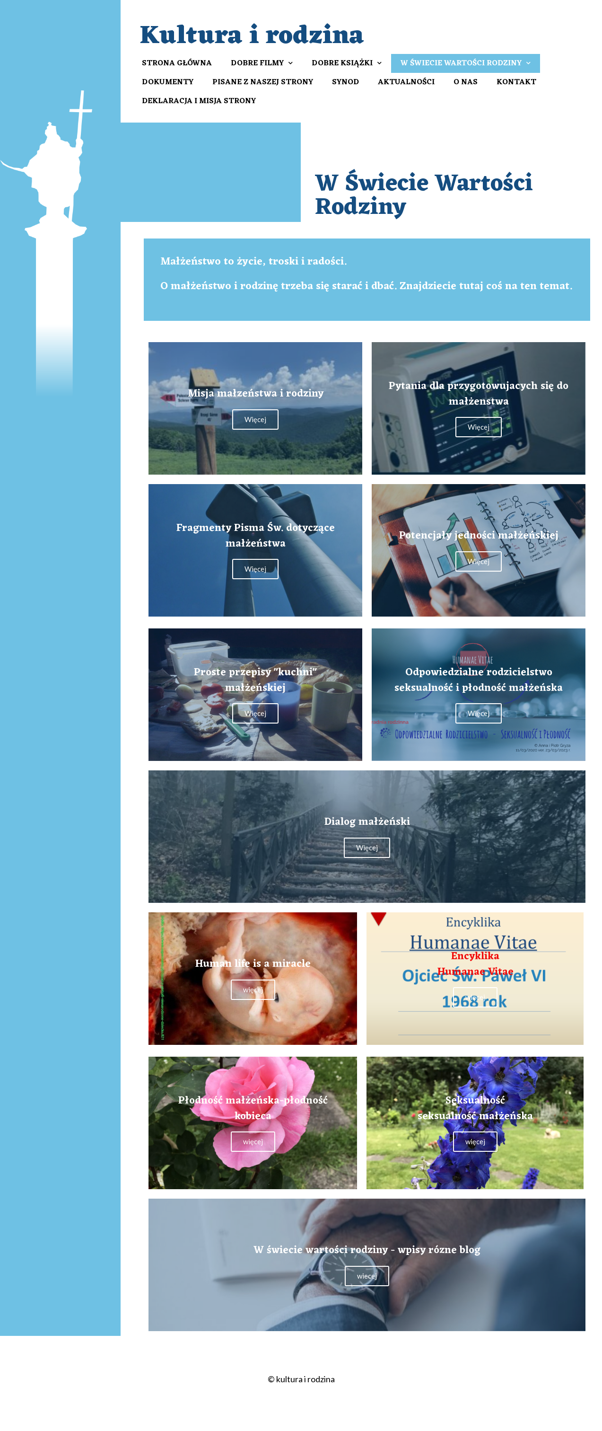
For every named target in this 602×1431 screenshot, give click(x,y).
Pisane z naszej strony (262, 82)
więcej (253, 989)
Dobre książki (347, 63)
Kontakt (516, 82)
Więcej (255, 419)
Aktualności (406, 82)
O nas (466, 82)
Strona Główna (177, 63)
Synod (345, 82)
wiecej (367, 1276)
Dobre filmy (262, 63)
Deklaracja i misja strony (199, 101)
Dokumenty (167, 82)
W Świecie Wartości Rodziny (466, 63)
